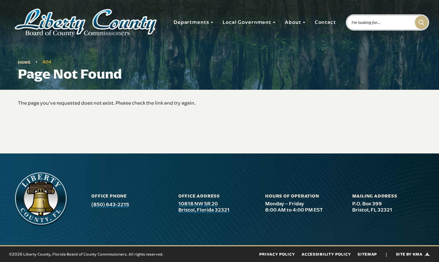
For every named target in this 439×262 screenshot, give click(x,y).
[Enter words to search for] (380, 22)
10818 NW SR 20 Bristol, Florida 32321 (204, 206)
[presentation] (41, 199)
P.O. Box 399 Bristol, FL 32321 (372, 206)
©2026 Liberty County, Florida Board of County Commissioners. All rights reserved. (86, 254)
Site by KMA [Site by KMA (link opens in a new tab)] (413, 254)
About (295, 22)
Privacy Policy (277, 254)
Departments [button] (194, 22)
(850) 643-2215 (110, 204)
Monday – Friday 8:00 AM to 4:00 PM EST (294, 206)
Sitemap (367, 254)
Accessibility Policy (326, 254)
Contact (325, 22)
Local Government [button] (249, 22)
